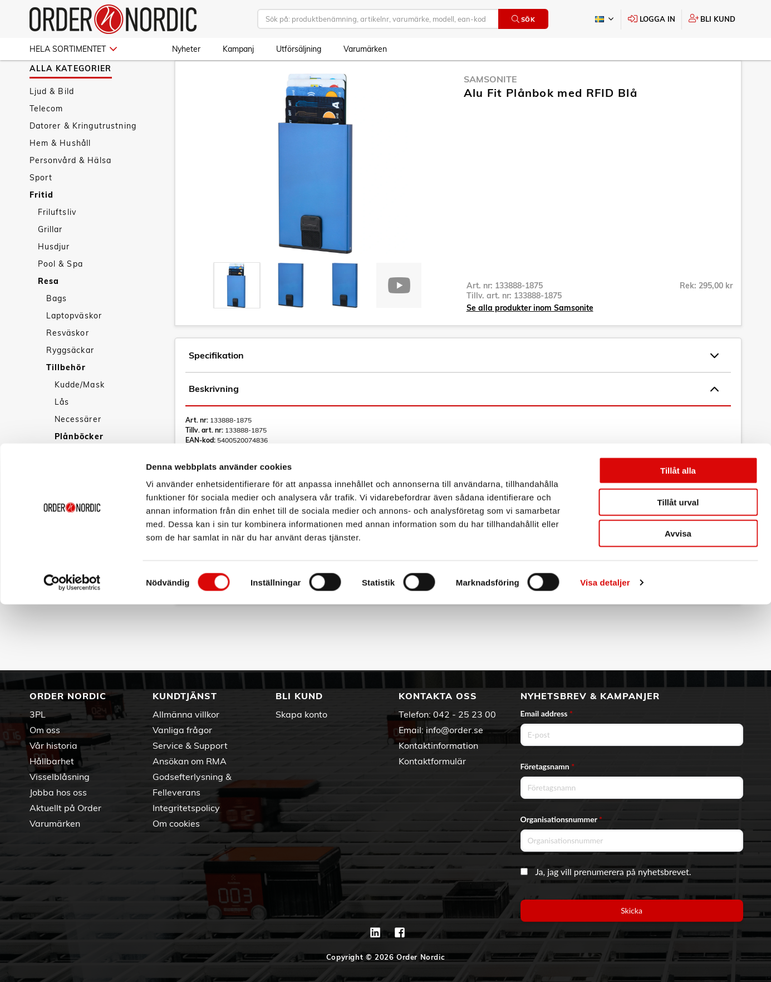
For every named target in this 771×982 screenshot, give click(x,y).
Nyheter (186, 49)
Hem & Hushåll (60, 175)
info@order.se (454, 729)
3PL (38, 714)
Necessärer (78, 451)
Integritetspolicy (186, 807)
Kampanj (238, 49)
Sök (524, 19)
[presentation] (237, 317)
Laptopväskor (74, 348)
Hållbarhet (52, 761)
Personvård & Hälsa (71, 193)
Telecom (46, 141)
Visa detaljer (605, 960)
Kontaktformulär (432, 761)
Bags (56, 331)
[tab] (236, 317)
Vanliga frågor (182, 729)
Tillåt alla (678, 848)
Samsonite (490, 111)
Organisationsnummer (561, 819)
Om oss (45, 729)
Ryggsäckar (70, 382)
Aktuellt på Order (65, 807)
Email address (546, 713)
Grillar (50, 262)
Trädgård (56, 538)
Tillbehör (66, 400)
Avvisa (678, 911)
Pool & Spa (60, 296)
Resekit (70, 503)
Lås (62, 434)
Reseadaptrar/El (88, 486)
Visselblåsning (60, 776)
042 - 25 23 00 (464, 714)
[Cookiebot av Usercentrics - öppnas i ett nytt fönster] (72, 960)
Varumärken (365, 49)
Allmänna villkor (186, 714)
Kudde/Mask (80, 417)
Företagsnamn (547, 766)
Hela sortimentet (73, 49)
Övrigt (67, 520)
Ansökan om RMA (190, 761)
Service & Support (190, 745)
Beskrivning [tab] (454, 421)
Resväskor (67, 365)
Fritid (42, 227)
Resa (49, 313)
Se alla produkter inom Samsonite (529, 340)
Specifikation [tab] (454, 388)
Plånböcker (79, 469)
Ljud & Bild (52, 124)
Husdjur (54, 279)
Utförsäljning (298, 49)
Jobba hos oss (58, 792)
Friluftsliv (57, 244)
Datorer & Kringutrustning (83, 158)
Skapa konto (301, 714)
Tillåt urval (678, 880)
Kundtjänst (185, 695)
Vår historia (53, 745)
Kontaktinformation (438, 745)
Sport (41, 210)
